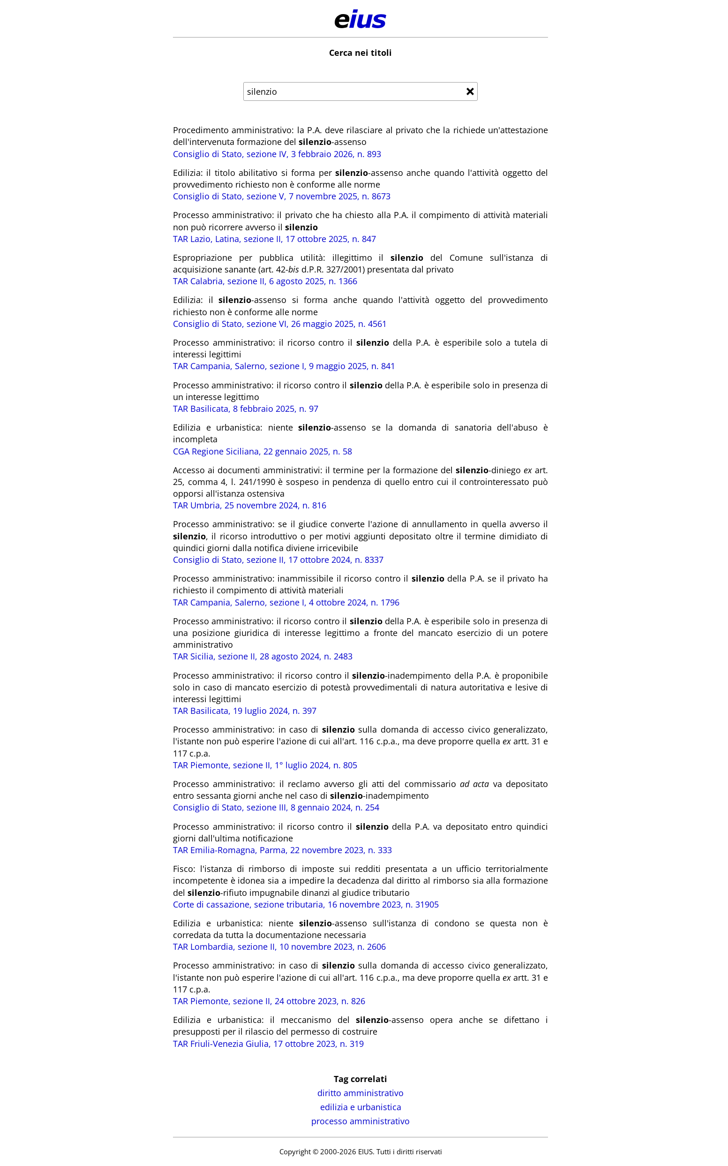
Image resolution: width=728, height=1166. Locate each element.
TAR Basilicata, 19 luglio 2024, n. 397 (244, 710)
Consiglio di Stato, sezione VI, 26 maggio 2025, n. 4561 (280, 323)
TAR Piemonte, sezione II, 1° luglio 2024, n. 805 (265, 765)
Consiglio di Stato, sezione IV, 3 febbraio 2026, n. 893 (277, 153)
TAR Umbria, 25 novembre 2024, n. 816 (249, 505)
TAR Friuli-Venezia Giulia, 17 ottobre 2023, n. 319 (268, 1043)
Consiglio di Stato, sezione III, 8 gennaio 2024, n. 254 (276, 807)
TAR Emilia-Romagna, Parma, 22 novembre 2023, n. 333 (282, 850)
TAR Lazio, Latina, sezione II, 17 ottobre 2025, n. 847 (274, 238)
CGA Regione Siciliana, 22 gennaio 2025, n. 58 (262, 451)
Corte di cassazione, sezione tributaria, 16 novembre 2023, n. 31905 (306, 904)
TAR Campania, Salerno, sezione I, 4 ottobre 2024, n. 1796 (286, 602)
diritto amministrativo (360, 1092)
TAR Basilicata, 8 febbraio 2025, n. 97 (245, 408)
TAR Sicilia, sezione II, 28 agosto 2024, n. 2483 (263, 656)
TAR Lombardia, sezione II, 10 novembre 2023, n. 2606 (279, 946)
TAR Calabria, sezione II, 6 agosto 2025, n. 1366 (265, 281)
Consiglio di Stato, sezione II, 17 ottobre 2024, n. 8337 (278, 559)
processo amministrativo (360, 1121)
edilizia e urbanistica (360, 1107)
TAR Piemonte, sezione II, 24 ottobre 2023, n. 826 (269, 1001)
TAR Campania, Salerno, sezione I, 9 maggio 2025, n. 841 (284, 365)
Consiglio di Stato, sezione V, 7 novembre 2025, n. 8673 (281, 196)
